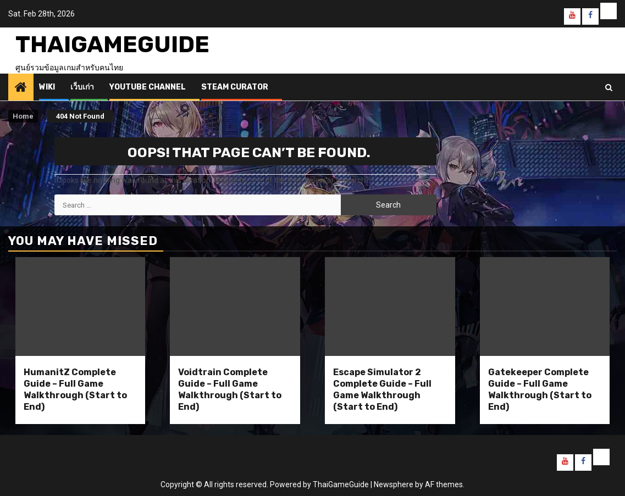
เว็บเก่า (82, 87)
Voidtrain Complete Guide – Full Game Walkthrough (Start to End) (229, 389)
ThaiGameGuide (112, 44)
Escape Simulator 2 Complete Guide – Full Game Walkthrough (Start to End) (382, 389)
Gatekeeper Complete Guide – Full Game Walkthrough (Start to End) (539, 389)
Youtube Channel (147, 87)
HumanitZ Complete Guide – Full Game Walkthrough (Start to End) (75, 389)
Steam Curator (234, 87)
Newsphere (393, 484)
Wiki (47, 87)
